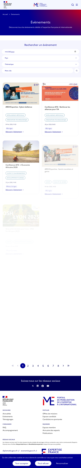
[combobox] (40, 57)
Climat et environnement (16, 182)
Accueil (5, 14)
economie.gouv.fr (28, 450)
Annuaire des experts (51, 430)
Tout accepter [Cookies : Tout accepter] (21, 463)
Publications (48, 433)
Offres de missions (50, 413)
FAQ (4, 427)
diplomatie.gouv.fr (10, 450)
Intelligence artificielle (15, 119)
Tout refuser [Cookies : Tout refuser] (43, 463)
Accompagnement (10, 430)
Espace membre (49, 427)
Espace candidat (49, 416)
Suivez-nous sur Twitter (33, 386)
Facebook (42, 386)
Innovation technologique (17, 123)
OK (76, 70)
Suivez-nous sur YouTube (48, 386)
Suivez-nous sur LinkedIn (37, 386)
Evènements (8, 416)
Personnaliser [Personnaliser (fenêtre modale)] (62, 463)
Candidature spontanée (52, 419)
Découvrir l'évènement (14, 135)
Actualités (7, 413)
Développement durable (15, 186)
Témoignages (8, 419)
